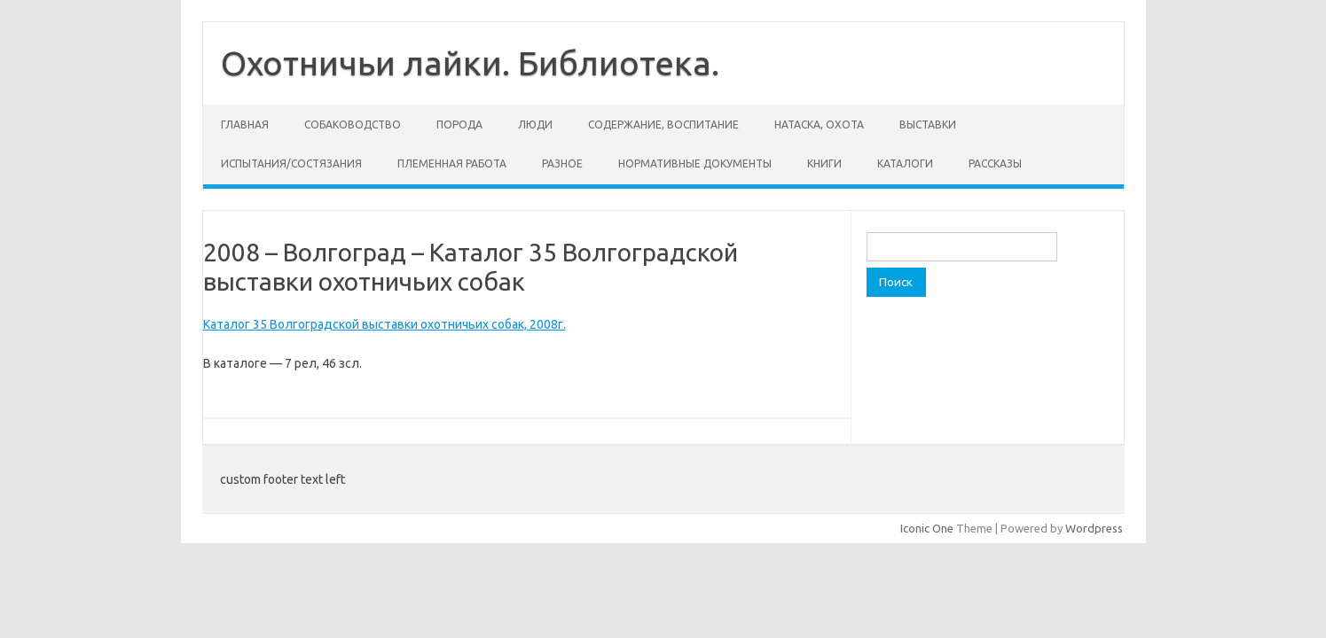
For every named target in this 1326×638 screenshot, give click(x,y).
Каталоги (905, 163)
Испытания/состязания (291, 163)
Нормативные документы (695, 163)
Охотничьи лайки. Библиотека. (470, 63)
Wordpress (1094, 528)
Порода (459, 124)
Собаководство (352, 124)
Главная (245, 124)
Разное (562, 163)
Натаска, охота (819, 124)
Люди (535, 124)
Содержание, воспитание (663, 124)
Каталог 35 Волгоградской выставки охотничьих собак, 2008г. (384, 324)
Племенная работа (451, 163)
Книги (824, 163)
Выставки (927, 124)
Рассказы (995, 163)
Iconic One (926, 528)
